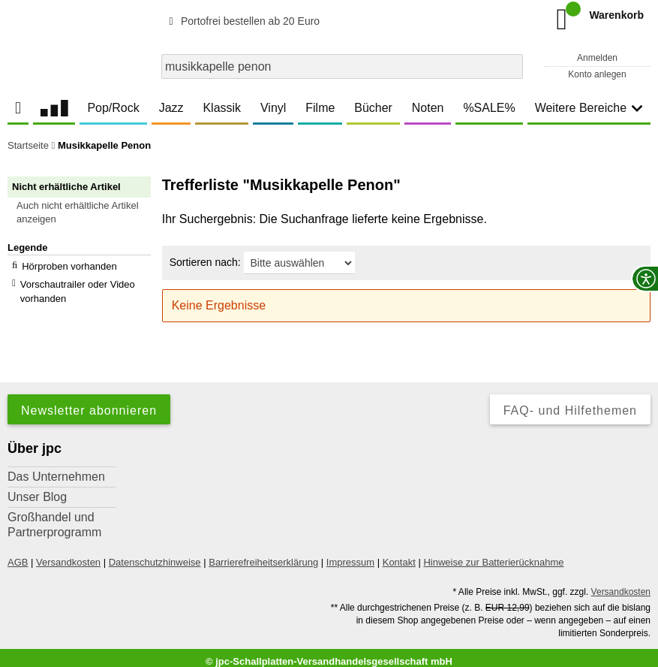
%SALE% (489, 107)
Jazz (171, 107)
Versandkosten (68, 554)
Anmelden (597, 58)
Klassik (222, 107)
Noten (428, 107)
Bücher (373, 107)
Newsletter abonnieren (89, 403)
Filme (320, 107)
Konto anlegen (597, 74)
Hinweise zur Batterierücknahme (493, 554)
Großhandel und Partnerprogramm (54, 517)
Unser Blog (37, 489)
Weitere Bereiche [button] (589, 107)
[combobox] (342, 66)
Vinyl (273, 107)
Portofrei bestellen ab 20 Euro (242, 21)
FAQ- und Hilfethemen (570, 403)
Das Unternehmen (56, 469)
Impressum (350, 554)
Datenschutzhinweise (155, 554)
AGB (18, 554)
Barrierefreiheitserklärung (263, 554)
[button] (86, 213)
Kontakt (399, 554)
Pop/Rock (113, 107)
